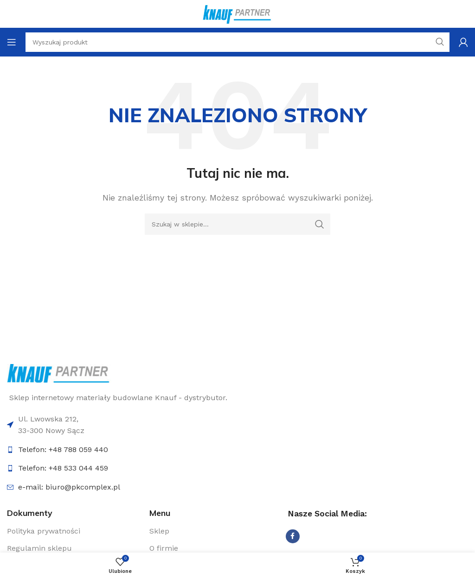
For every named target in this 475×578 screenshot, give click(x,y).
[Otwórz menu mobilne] (11, 42)
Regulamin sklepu (39, 548)
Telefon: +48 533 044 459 (63, 468)
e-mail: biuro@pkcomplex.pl (69, 487)
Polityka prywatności (43, 531)
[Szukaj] (237, 224)
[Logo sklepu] (237, 13)
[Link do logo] (59, 372)
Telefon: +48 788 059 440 (63, 449)
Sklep (159, 531)
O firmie (163, 548)
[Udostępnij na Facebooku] (293, 536)
